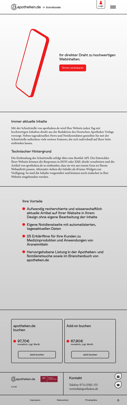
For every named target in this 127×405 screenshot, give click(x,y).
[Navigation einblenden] (112, 7)
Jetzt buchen (37, 354)
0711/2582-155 (89, 385)
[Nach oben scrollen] (118, 400)
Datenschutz (63, 400)
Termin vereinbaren (73, 67)
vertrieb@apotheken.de (83, 389)
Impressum (35, 400)
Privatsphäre (91, 400)
